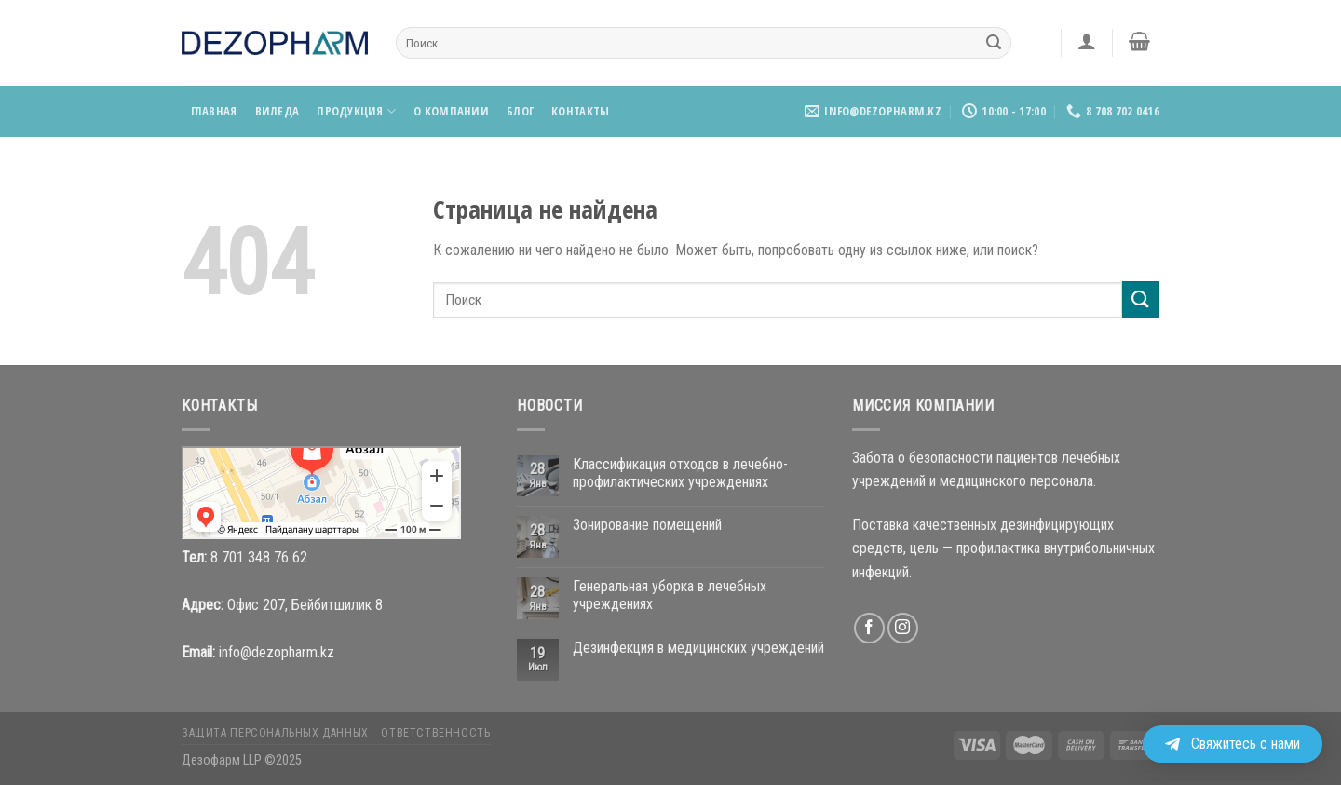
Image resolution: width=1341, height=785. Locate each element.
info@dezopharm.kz (276, 652)
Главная (214, 110)
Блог (520, 110)
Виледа (277, 110)
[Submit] (993, 43)
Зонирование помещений (647, 525)
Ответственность (435, 732)
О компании (451, 110)
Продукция (356, 111)
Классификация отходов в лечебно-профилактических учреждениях (680, 473)
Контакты (580, 110)
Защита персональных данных (275, 732)
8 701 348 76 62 (258, 557)
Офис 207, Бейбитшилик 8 (305, 605)
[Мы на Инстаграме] (902, 628)
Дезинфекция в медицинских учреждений (698, 647)
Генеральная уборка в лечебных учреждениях (669, 595)
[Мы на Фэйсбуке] (869, 628)
